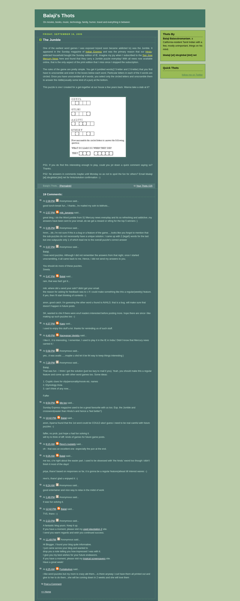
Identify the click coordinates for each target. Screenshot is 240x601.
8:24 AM (50, 485)
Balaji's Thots (59, 15)
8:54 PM (50, 403)
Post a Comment (53, 584)
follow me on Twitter (192, 75)
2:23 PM (50, 521)
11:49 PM (51, 539)
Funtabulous (65, 569)
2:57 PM (50, 212)
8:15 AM (50, 444)
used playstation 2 (92, 529)
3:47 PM (50, 276)
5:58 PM (50, 351)
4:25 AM (50, 569)
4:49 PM (50, 335)
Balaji (62, 276)
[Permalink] (65, 186)
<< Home (46, 591)
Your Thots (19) (144, 186)
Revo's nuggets (67, 444)
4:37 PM (50, 323)
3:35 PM (50, 228)
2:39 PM (50, 201)
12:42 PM (51, 509)
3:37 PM (50, 247)
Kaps (62, 323)
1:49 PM (50, 497)
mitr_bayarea (67, 212)
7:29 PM (50, 362)
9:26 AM (50, 456)
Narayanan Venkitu (70, 335)
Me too (63, 403)
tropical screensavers (94, 558)
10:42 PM (51, 418)
